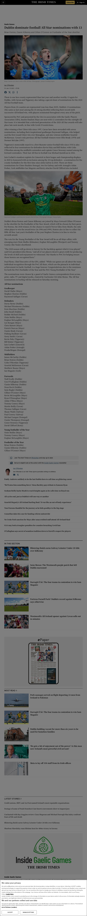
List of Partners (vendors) (9, 907)
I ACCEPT (10, 912)
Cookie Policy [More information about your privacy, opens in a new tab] (10, 894)
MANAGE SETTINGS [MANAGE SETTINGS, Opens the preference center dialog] (28, 912)
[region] (43, 898)
